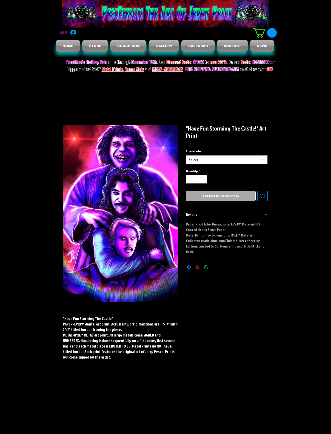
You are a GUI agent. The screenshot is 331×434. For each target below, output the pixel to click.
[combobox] (227, 159)
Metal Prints (112, 69)
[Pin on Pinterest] (197, 267)
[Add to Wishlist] (262, 196)
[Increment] (203, 179)
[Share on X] (215, 267)
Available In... (194, 151)
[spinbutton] (196, 179)
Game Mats (134, 69)
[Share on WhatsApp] (206, 267)
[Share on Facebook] (189, 267)
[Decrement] (189, 179)
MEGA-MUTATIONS (167, 69)
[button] (265, 33)
